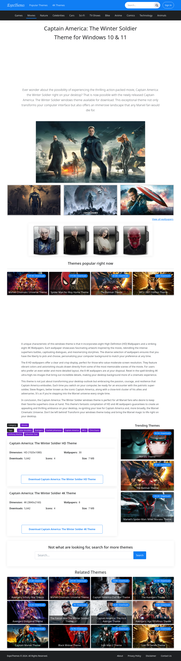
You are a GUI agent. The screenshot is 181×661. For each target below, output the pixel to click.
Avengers (39, 430)
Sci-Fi (82, 15)
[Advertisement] (90, 64)
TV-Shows (95, 15)
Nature (44, 15)
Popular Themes (38, 5)
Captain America (72, 430)
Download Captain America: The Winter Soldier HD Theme (62, 479)
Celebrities (58, 15)
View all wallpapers (162, 219)
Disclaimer (151, 655)
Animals (161, 15)
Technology (146, 15)
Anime (118, 15)
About (120, 655)
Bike (107, 15)
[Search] (157, 5)
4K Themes (58, 5)
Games (19, 15)
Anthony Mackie (15, 434)
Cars (71, 15)
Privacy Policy (134, 655)
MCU (84, 430)
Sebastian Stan (31, 434)
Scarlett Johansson (54, 430)
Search (140, 555)
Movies (31, 15)
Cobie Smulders (25, 430)
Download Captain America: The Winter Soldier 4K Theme (62, 529)
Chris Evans (94, 430)
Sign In (168, 5)
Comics (131, 15)
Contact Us (166, 655)
